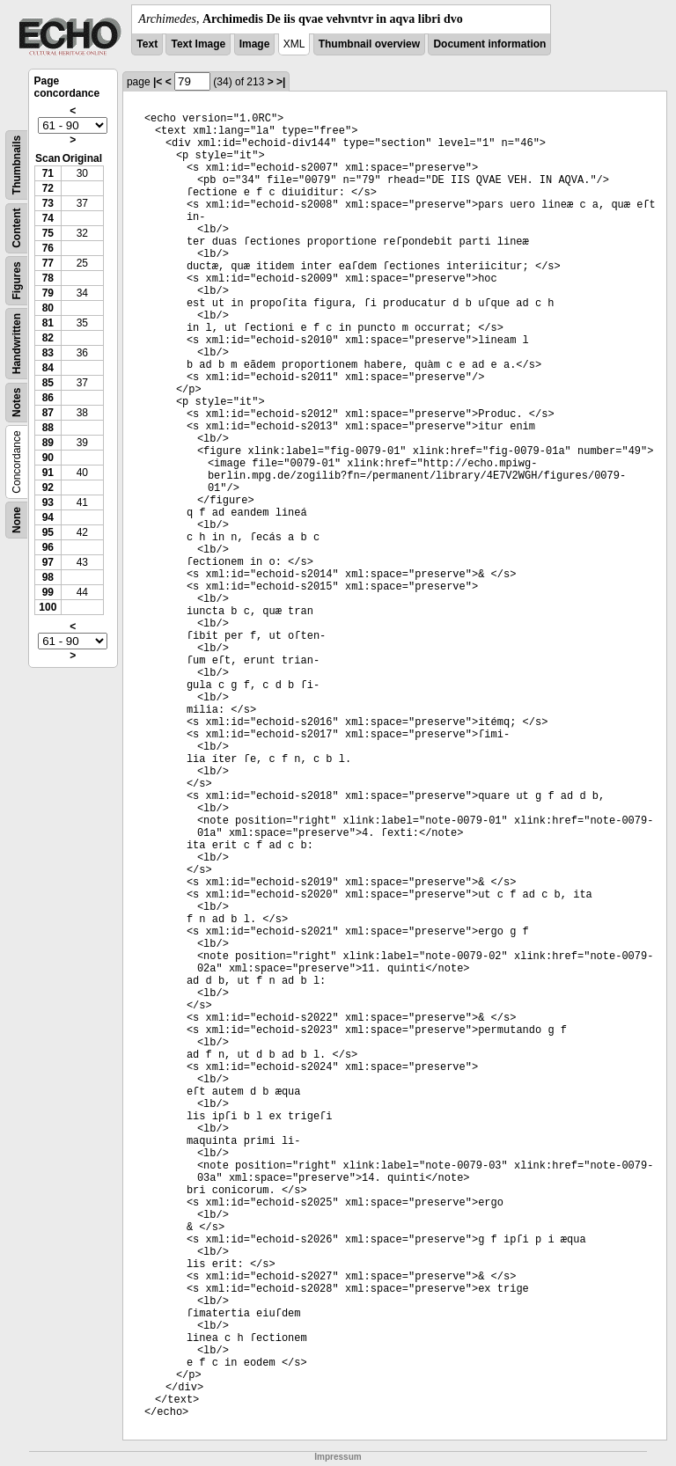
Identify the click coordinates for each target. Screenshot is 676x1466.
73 (48, 203)
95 (48, 532)
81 (48, 323)
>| (280, 82)
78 (48, 278)
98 (48, 577)
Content (17, 228)
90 (48, 457)
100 (47, 607)
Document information (489, 44)
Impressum (337, 1457)
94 (48, 517)
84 (48, 368)
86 (48, 398)
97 (48, 562)
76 (48, 248)
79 (48, 293)
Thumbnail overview (369, 44)
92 (48, 487)
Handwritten (17, 343)
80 (48, 308)
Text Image (198, 44)
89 (48, 442)
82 (48, 338)
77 (48, 263)
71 (48, 173)
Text (147, 44)
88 (48, 427)
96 (48, 547)
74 (48, 218)
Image (254, 44)
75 (48, 233)
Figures (17, 280)
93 (48, 502)
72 (48, 188)
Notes (17, 402)
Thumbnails (17, 165)
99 (48, 592)
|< (157, 82)
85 (48, 383)
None (17, 520)
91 (48, 472)
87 (48, 413)
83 (48, 353)
